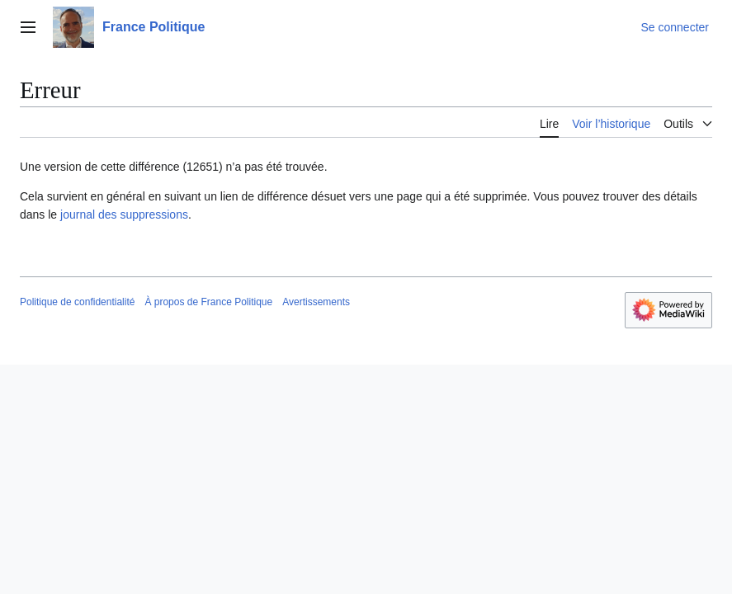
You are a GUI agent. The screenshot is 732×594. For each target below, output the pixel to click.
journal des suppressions (124, 214)
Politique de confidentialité (77, 302)
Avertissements (316, 302)
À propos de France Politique (208, 302)
